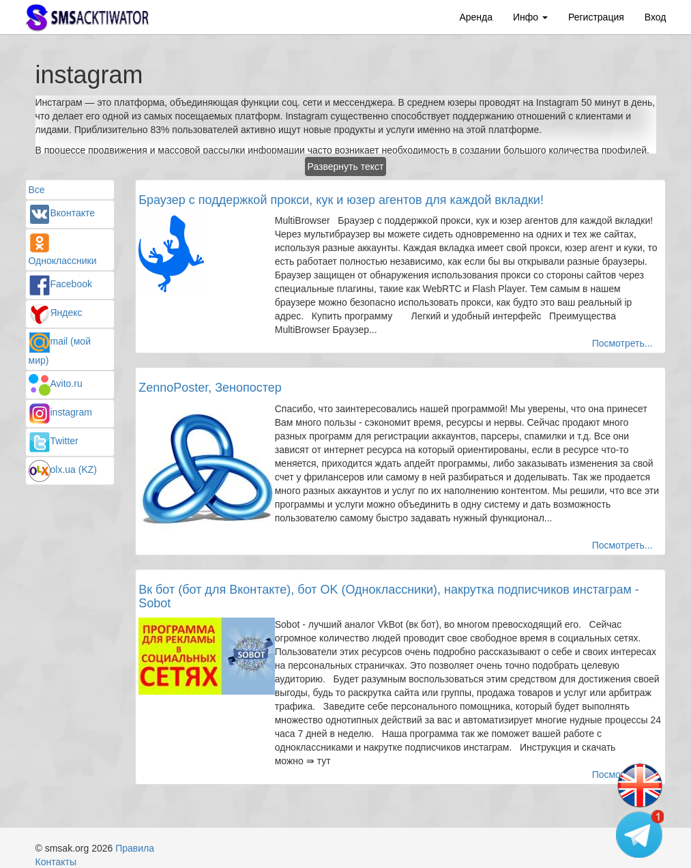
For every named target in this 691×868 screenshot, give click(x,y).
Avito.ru (56, 383)
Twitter (53, 440)
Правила (134, 848)
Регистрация (596, 17)
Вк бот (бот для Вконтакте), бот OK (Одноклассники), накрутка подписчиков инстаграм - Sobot (388, 596)
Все (37, 189)
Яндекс (56, 312)
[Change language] (640, 786)
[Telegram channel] (640, 834)
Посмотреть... (622, 343)
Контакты (55, 861)
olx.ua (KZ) (63, 469)
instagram (60, 412)
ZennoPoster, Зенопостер (210, 387)
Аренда (475, 17)
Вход (655, 17)
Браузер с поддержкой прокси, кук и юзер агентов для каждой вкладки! (341, 200)
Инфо (530, 17)
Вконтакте (62, 212)
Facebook (60, 283)
